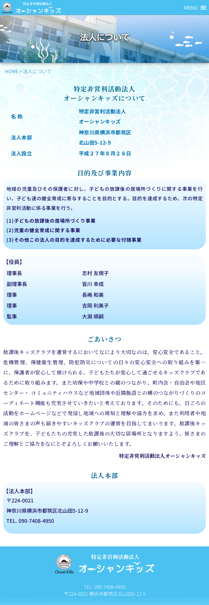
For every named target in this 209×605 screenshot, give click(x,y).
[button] (191, 7)
